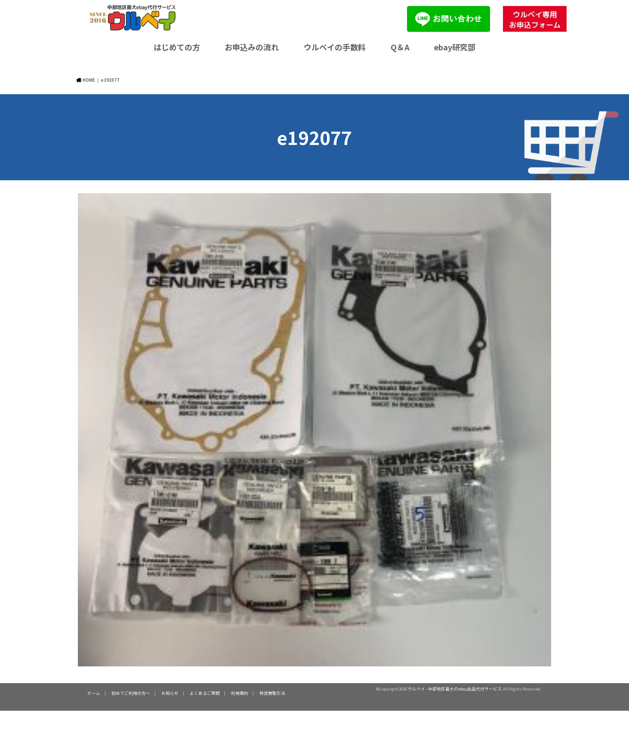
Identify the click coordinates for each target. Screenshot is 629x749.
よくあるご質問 (205, 693)
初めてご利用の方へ (130, 693)
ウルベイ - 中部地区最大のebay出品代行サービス (455, 689)
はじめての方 (177, 46)
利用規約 (239, 693)
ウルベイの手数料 (335, 46)
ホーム (93, 693)
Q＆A (400, 46)
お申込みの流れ (252, 46)
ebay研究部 (454, 46)
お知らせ (170, 693)
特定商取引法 (272, 693)
